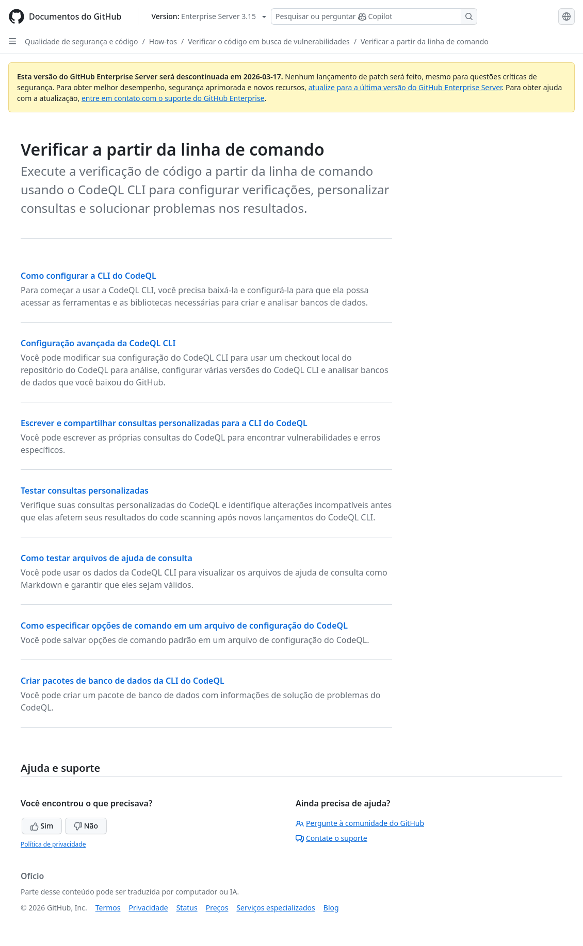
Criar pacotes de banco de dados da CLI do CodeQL (122, 680)
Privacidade (148, 908)
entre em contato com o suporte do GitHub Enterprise (173, 98)
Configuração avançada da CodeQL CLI (98, 343)
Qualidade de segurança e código (81, 41)
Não (86, 826)
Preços (217, 908)
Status (187, 908)
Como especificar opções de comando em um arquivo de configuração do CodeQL (184, 625)
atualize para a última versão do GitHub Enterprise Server (405, 87)
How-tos (163, 41)
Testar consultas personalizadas (85, 490)
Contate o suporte (331, 838)
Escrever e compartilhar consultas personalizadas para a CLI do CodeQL (164, 423)
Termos (108, 908)
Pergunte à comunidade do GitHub (360, 823)
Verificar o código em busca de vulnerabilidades (268, 41)
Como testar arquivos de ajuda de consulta (106, 558)
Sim (41, 826)
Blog (331, 908)
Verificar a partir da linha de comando (425, 41)
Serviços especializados (275, 908)
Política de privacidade (53, 844)
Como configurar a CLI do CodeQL (88, 275)
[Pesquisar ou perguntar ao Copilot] (374, 16)
